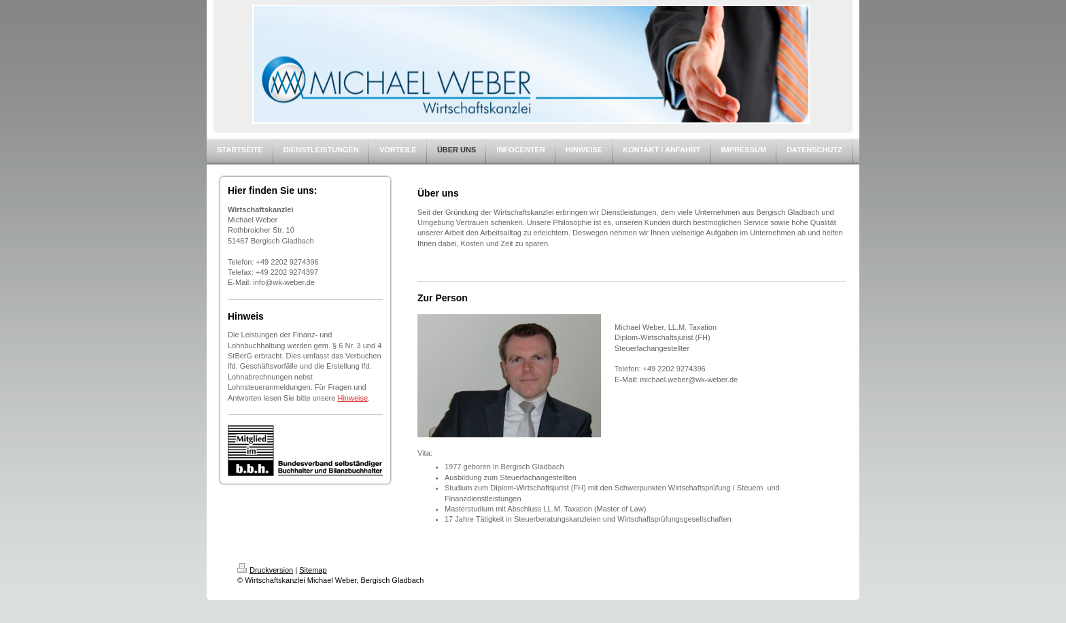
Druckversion (265, 570)
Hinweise (352, 398)
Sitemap (312, 570)
